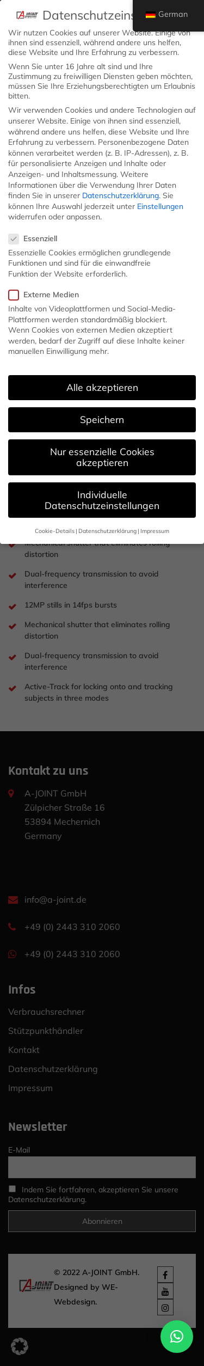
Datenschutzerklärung (120, 195)
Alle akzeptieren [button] (102, 387)
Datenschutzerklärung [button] (107, 531)
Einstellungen (160, 206)
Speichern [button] (102, 419)
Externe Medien (47, 294)
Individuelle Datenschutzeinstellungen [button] (102, 499)
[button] (176, 1336)
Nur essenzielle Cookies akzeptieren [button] (102, 456)
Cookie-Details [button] (55, 531)
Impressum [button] (154, 531)
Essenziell (36, 238)
